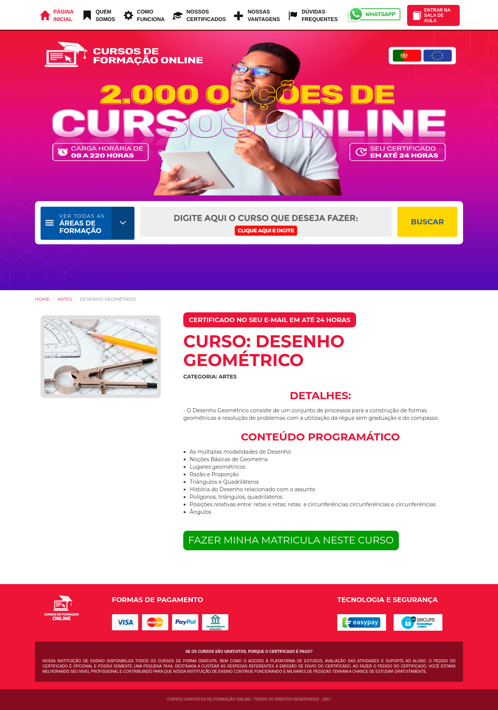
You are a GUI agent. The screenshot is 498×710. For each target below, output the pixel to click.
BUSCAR (427, 221)
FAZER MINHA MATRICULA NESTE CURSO (291, 540)
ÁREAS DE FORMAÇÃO (82, 224)
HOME (42, 299)
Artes (64, 299)
